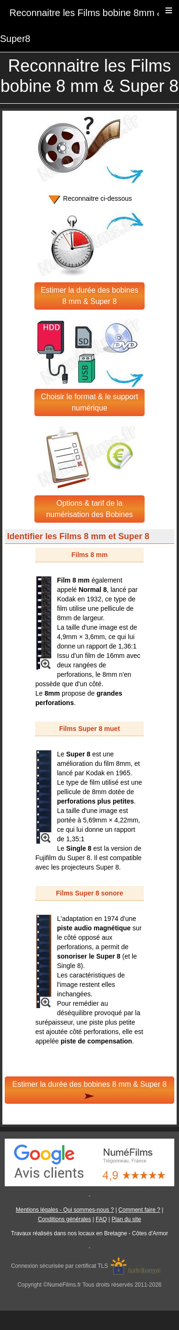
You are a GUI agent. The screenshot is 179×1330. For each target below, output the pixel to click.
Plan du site (126, 1219)
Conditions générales (64, 1219)
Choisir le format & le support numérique (89, 402)
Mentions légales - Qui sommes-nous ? (65, 1210)
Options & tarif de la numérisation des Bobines (89, 508)
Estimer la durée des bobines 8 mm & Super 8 (89, 295)
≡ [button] (169, 10)
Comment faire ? (139, 1210)
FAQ (101, 1219)
